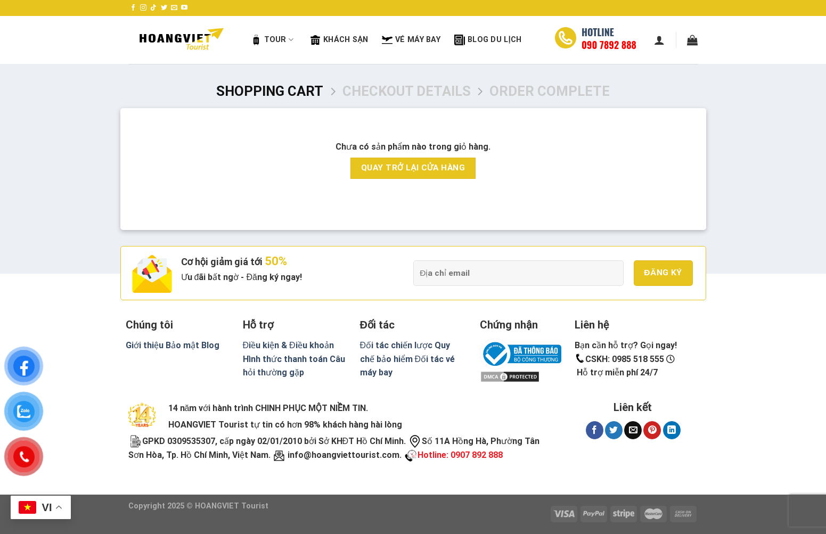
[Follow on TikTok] (153, 8)
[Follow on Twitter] (164, 8)
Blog (210, 345)
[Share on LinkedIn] (672, 430)
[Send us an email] (174, 8)
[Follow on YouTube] (184, 8)
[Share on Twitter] (614, 430)
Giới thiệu (144, 345)
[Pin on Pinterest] (652, 430)
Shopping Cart (269, 91)
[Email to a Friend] (633, 430)
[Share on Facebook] (594, 430)
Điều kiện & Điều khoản (288, 345)
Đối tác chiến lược (396, 345)
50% (276, 261)
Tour (272, 40)
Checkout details (406, 91)
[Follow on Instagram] (143, 8)
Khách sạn (339, 40)
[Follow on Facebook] (133, 8)
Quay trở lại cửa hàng (413, 167)
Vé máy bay (411, 40)
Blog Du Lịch (487, 40)
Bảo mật (182, 345)
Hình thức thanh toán (285, 359)
